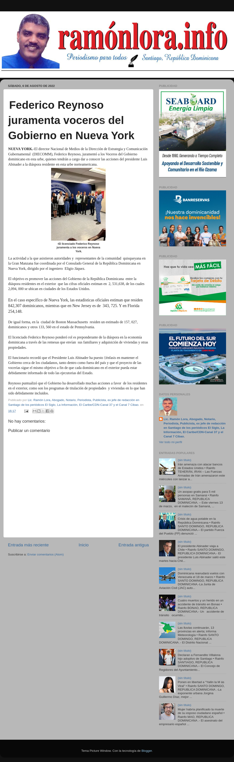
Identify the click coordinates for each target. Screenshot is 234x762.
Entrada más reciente (28, 544)
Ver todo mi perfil (170, 442)
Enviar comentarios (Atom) (45, 554)
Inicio (84, 544)
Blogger (147, 750)
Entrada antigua (134, 544)
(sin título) (184, 460)
